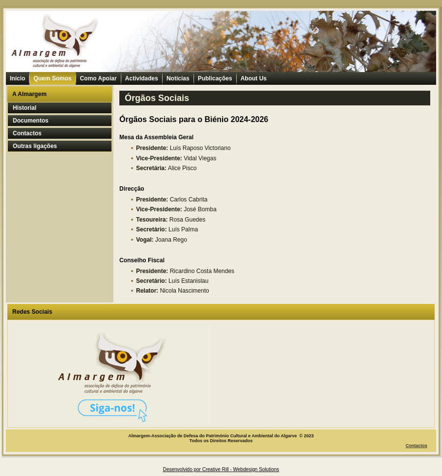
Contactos (416, 445)
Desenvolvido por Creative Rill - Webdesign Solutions (221, 469)
